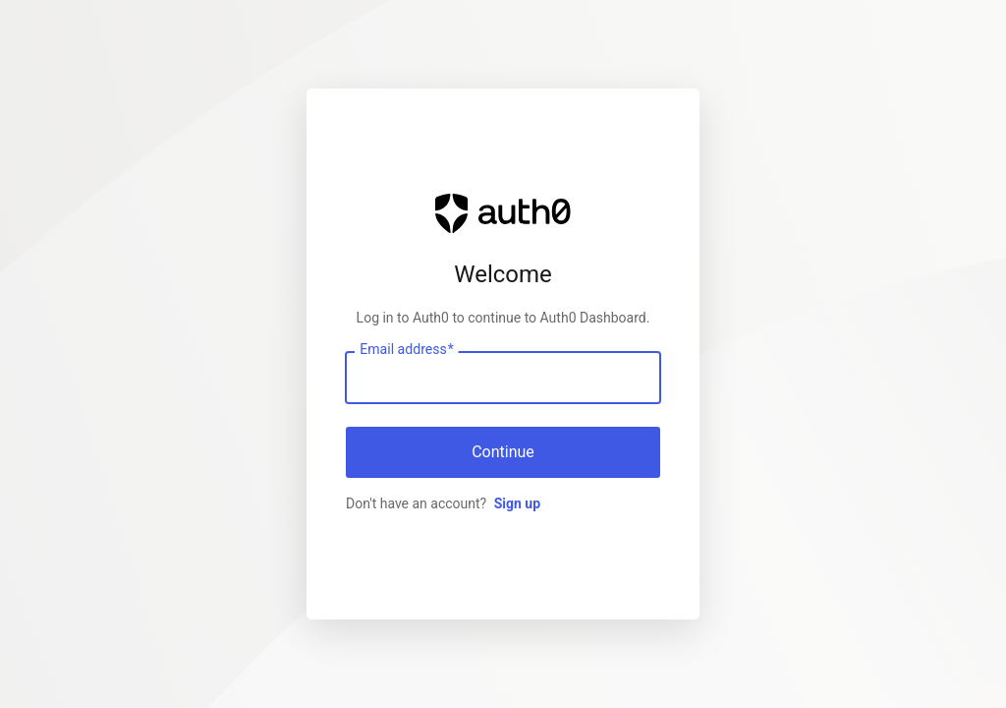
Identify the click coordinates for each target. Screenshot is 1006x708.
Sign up (517, 503)
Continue (503, 451)
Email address (406, 350)
